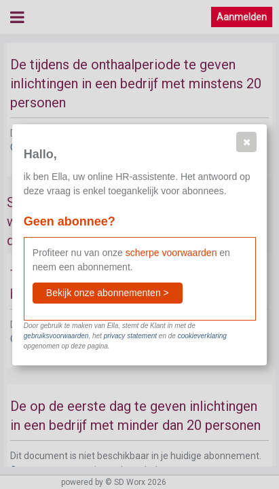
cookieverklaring (202, 336)
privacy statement (130, 336)
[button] (246, 142)
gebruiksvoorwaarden (56, 336)
